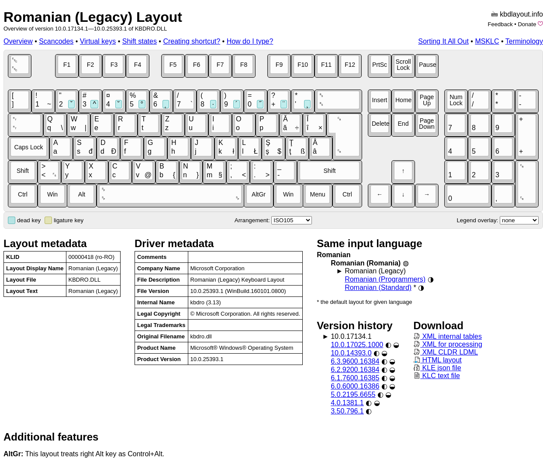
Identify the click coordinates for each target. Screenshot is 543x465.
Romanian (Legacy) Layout (92, 17)
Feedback (500, 24)
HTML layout (437, 360)
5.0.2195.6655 (353, 394)
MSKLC (487, 41)
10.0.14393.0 (351, 353)
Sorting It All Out (443, 41)
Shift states (139, 41)
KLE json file (437, 368)
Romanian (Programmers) (385, 279)
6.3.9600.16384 (355, 361)
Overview (18, 41)
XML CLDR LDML (445, 352)
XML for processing (447, 344)
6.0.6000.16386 (355, 386)
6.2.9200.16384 (355, 369)
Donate (527, 24)
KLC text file (436, 375)
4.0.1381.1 (347, 402)
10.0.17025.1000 (357, 344)
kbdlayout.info (521, 14)
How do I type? (250, 41)
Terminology (524, 41)
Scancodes (56, 41)
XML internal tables (447, 336)
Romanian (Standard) (378, 287)
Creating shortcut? (191, 41)
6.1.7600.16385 (355, 378)
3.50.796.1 (347, 411)
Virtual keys (98, 41)
